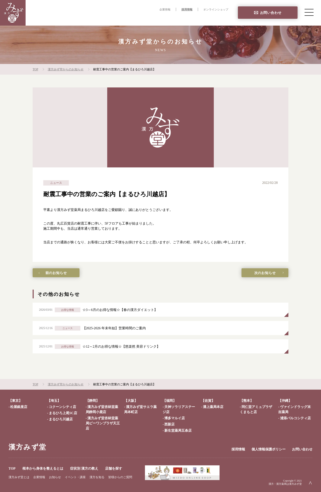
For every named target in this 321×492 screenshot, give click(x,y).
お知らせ (55, 477)
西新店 (169, 424)
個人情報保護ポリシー (269, 449)
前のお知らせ (56, 273)
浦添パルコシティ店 (295, 418)
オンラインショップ (215, 9)
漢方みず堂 (27, 447)
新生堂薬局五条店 (178, 430)
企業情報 (165, 9)
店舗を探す (219, 18)
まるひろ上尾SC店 (63, 413)
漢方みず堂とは (19, 477)
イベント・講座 (75, 477)
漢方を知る (97, 477)
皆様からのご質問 (120, 477)
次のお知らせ (265, 273)
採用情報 (186, 9)
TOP (116, 18)
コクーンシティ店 (62, 407)
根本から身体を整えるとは (147, 18)
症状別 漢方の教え (190, 18)
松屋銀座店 (18, 407)
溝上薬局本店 (213, 407)
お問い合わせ (271, 13)
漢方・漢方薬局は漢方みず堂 (285, 483)
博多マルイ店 (174, 418)
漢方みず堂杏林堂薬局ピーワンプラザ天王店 (103, 423)
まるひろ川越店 (61, 419)
